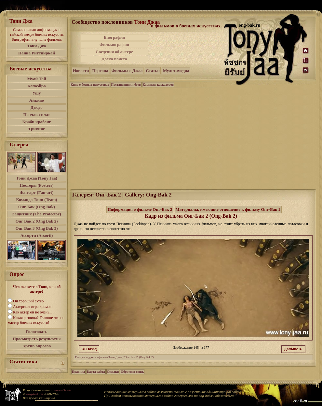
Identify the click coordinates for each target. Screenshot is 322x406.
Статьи (153, 70)
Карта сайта (96, 371)
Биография (114, 37)
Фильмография (114, 44)
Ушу (37, 93)
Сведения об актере (114, 51)
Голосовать (36, 331)
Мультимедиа (176, 70)
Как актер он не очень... (32, 312)
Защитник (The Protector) (36, 213)
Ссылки (113, 371)
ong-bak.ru (34, 394)
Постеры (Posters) (36, 185)
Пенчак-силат (36, 114)
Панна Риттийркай (36, 53)
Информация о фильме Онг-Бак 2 (139, 209)
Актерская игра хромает (33, 306)
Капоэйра (36, 85)
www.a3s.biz (63, 390)
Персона (100, 70)
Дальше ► (293, 349)
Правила (78, 371)
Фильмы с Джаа (127, 70)
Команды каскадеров (158, 84)
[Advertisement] (186, 48)
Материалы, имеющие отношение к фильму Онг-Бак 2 (228, 209)
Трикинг (36, 128)
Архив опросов (36, 345)
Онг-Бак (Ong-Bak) (36, 206)
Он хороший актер (28, 301)
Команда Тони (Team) (36, 199)
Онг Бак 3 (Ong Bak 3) (36, 228)
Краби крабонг (36, 121)
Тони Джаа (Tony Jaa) (36, 178)
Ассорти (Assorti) (36, 235)
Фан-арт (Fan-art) (37, 192)
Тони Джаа (147, 22)
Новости (81, 70)
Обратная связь (132, 371)
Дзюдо (37, 107)
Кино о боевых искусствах (90, 84)
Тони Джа (36, 45)
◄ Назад (89, 349)
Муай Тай (36, 78)
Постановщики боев (126, 84)
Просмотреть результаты (37, 338)
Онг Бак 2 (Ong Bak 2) (36, 221)
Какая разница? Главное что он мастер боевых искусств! (36, 320)
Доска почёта (114, 58)
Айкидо (36, 100)
